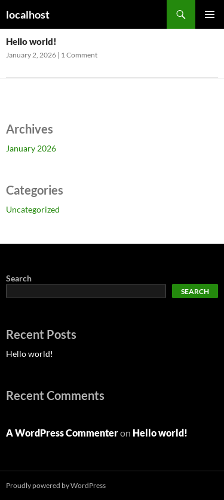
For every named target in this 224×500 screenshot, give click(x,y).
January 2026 (31, 148)
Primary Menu (209, 14)
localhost (28, 14)
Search (19, 278)
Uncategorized (33, 209)
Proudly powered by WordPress (56, 485)
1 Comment (79, 54)
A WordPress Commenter (62, 432)
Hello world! (31, 41)
